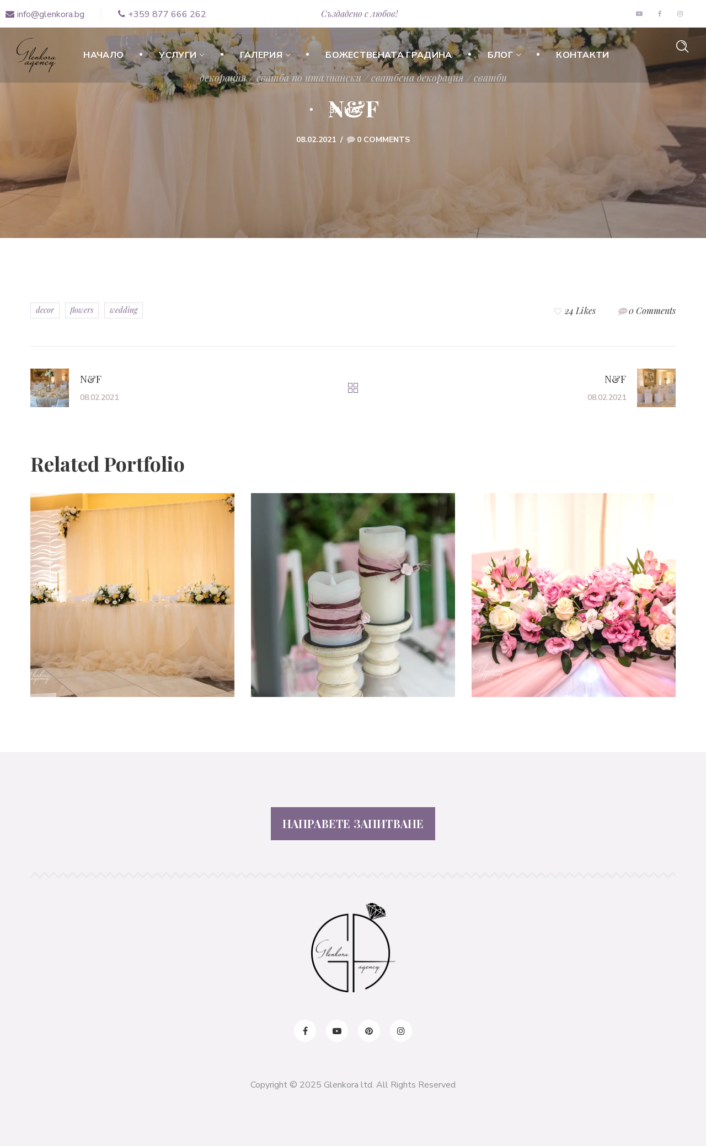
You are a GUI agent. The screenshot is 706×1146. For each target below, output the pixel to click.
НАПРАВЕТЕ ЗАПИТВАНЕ (353, 823)
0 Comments (383, 139)
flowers (81, 310)
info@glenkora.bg (45, 14)
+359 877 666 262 (162, 14)
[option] (132, 603)
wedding (123, 310)
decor (45, 310)
